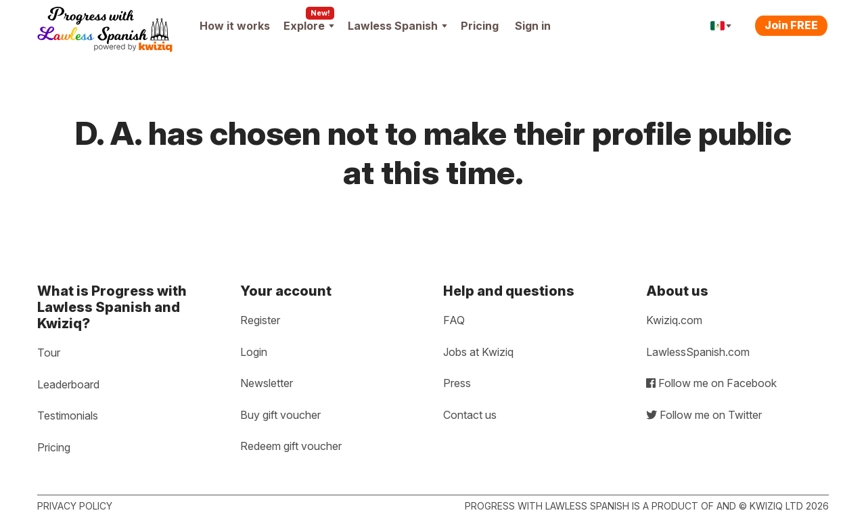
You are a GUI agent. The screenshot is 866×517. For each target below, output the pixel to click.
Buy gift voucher (280, 415)
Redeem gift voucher (291, 446)
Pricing (480, 25)
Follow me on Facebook (711, 383)
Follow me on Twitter (704, 415)
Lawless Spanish (397, 25)
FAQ (454, 320)
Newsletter (266, 383)
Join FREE (791, 25)
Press (457, 383)
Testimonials (67, 415)
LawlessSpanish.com (698, 352)
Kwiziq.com (674, 320)
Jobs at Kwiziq (478, 352)
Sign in (533, 25)
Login (253, 352)
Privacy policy (74, 506)
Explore (308, 25)
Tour (48, 352)
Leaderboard (68, 384)
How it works (235, 25)
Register (260, 320)
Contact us (470, 415)
